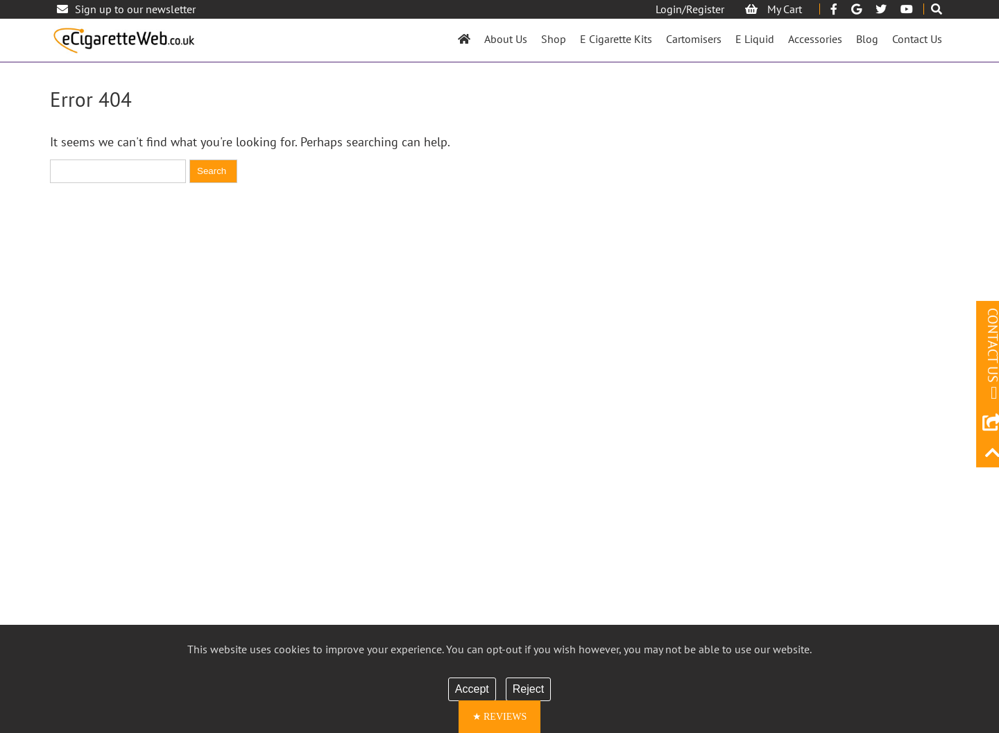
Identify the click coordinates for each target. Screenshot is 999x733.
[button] (500, 716)
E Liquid (754, 39)
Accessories (815, 39)
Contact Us (917, 39)
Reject (528, 689)
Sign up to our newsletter (126, 9)
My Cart (773, 9)
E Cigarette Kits (616, 39)
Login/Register (690, 9)
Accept (472, 689)
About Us (505, 39)
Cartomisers (694, 39)
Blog (867, 39)
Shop (553, 39)
